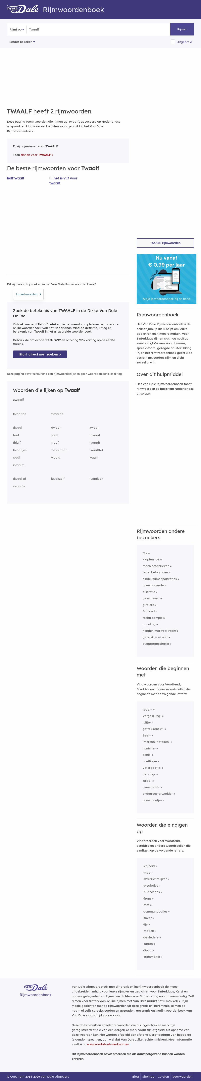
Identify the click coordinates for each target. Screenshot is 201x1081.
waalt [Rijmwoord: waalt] (93, 457)
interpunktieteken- (156, 742)
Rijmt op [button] (16, 29)
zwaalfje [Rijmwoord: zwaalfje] (19, 486)
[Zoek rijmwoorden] (48, 29)
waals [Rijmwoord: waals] (55, 457)
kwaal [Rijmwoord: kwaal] (93, 427)
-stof (146, 905)
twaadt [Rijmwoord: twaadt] (94, 442)
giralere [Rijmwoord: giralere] (148, 605)
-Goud (147, 950)
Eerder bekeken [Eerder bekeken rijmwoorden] (20, 42)
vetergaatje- (152, 768)
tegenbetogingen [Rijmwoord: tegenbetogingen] (155, 572)
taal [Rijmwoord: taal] (16, 435)
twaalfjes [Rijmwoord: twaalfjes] (19, 450)
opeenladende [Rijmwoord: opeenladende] (153, 585)
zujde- (147, 781)
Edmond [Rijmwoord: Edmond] (149, 611)
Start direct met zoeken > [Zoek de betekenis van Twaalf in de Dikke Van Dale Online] (40, 354)
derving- (149, 774)
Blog (135, 1076)
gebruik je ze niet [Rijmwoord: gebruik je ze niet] (155, 637)
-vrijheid (149, 866)
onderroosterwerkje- (158, 793)
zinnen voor (36, 155)
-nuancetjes (151, 892)
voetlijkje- (150, 761)
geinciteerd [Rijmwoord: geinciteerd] (151, 598)
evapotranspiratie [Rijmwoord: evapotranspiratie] (156, 644)
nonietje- (149, 748)
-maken (148, 931)
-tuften (148, 944)
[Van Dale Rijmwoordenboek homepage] (25, 9)
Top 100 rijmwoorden (165, 243)
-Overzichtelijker (155, 879)
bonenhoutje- (152, 800)
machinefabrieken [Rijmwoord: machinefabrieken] (156, 566)
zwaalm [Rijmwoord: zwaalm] (18, 465)
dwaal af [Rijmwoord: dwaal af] (19, 478)
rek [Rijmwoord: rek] (145, 553)
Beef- (147, 735)
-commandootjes (155, 911)
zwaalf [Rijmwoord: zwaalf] (18, 400)
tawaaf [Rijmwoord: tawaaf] (94, 435)
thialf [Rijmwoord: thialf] (17, 442)
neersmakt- (151, 787)
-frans (147, 898)
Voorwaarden (182, 1076)
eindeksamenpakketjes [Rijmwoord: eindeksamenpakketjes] (160, 579)
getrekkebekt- (153, 729)
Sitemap (148, 1076)
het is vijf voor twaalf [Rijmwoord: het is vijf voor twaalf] (63, 180)
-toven (147, 918)
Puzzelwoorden (28, 293)
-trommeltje (151, 957)
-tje (145, 924)
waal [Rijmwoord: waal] (16, 457)
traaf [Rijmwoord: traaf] (55, 442)
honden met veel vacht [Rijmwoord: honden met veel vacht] (159, 631)
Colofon (163, 1076)
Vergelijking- (152, 716)
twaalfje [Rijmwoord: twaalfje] (57, 414)
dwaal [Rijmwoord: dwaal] (17, 427)
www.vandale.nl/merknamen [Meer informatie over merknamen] (108, 1044)
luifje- (147, 722)
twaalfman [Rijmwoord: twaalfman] (59, 450)
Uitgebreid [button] (184, 42)
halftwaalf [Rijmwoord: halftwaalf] (15, 178)
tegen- (147, 709)
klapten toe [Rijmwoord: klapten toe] (151, 559)
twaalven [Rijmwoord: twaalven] (96, 478)
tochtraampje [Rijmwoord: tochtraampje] (153, 618)
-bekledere (151, 937)
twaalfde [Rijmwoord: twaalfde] (19, 414)
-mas (146, 872)
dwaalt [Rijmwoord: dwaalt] (56, 427)
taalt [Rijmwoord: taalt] (54, 435)
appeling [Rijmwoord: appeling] (149, 624)
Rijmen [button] (182, 29)
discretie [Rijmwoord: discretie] (149, 592)
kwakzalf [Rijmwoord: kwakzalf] (58, 478)
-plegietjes (150, 885)
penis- (147, 755)
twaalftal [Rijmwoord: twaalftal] (96, 450)
